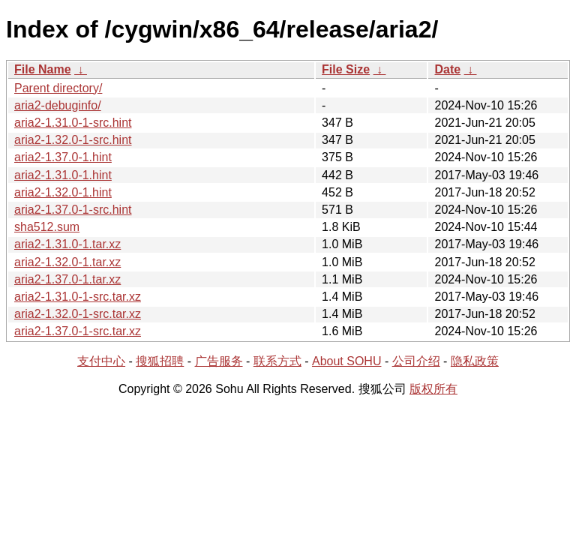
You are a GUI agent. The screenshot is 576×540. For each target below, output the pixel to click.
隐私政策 (475, 361)
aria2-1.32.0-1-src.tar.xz (77, 314)
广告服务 (219, 361)
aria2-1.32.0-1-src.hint (73, 140)
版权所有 (434, 388)
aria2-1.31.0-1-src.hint (73, 122)
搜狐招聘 (160, 361)
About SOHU (346, 361)
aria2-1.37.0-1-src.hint (73, 209)
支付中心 (101, 361)
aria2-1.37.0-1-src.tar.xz (77, 331)
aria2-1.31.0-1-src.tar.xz (77, 296)
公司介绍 (416, 361)
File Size (346, 69)
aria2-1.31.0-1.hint (63, 175)
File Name (42, 69)
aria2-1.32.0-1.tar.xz (67, 262)
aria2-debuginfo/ (57, 105)
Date (447, 69)
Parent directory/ (58, 88)
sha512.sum (47, 226)
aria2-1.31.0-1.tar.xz (67, 244)
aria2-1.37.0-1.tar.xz (67, 279)
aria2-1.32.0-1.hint (63, 192)
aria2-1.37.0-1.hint (63, 157)
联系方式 (278, 361)
